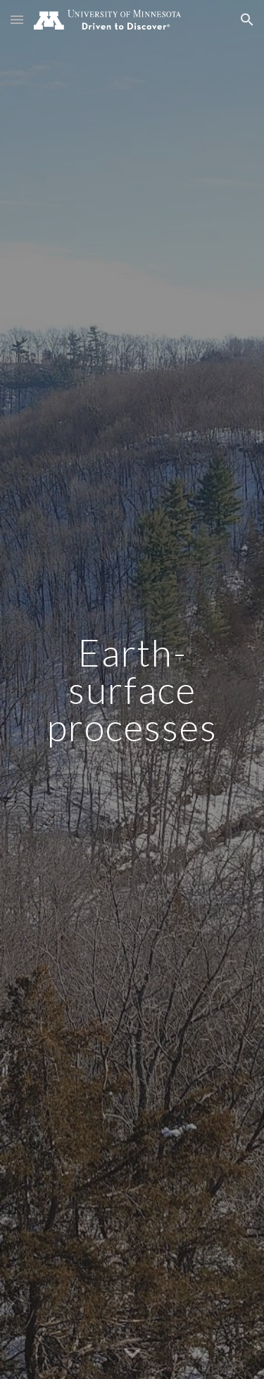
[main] (132, 690)
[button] (17, 19)
